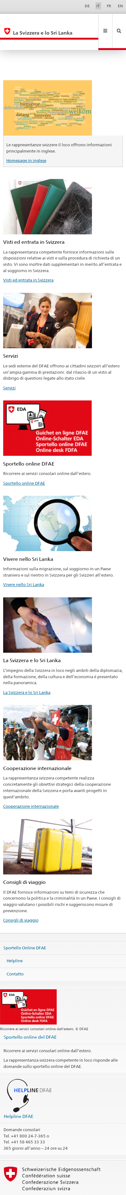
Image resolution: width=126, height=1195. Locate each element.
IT (98, 5)
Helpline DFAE (18, 1095)
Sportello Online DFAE (24, 926)
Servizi (9, 366)
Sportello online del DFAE (30, 1016)
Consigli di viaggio (20, 899)
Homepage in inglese (26, 139)
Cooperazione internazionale (31, 785)
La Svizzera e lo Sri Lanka (26, 671)
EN (120, 5)
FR (109, 5)
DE (87, 5)
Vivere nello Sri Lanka (23, 563)
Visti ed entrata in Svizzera (28, 258)
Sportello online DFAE (24, 462)
